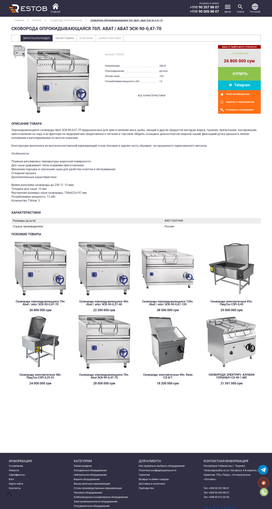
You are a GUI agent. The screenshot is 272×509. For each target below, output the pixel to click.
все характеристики (151, 95)
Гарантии (144, 474)
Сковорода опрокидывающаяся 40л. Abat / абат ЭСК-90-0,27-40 (104, 303)
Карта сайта (16, 483)
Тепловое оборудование (88, 492)
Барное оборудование (87, 479)
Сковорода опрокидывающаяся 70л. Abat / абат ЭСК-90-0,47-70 (126, 20)
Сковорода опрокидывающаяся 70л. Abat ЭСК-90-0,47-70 (104, 376)
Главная (19, 20)
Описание (86, 38)
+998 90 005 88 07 (219, 492)
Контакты (15, 488)
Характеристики (110, 38)
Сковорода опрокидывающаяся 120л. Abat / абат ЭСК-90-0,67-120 (167, 303)
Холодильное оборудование (90, 470)
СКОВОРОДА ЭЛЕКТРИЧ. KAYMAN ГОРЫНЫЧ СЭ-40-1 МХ (231, 376)
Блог (11, 479)
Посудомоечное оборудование (92, 506)
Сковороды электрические (66, 20)
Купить (240, 73)
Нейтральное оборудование (90, 474)
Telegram (242, 85)
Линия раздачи (83, 465)
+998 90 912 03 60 (219, 497)
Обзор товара (64, 38)
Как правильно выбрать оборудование (162, 465)
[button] (255, 8)
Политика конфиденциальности (157, 470)
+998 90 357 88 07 (219, 488)
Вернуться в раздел (36, 38)
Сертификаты (17, 474)
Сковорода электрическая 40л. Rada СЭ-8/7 (168, 376)
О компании (16, 465)
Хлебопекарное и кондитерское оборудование (101, 497)
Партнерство (146, 488)
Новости (14, 470)
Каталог (37, 20)
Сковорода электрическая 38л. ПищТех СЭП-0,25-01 (40, 376)
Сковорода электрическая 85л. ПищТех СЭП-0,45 (232, 303)
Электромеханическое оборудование (95, 501)
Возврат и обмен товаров (154, 479)
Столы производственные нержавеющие (98, 488)
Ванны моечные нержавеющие (92, 483)
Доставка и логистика (152, 483)
